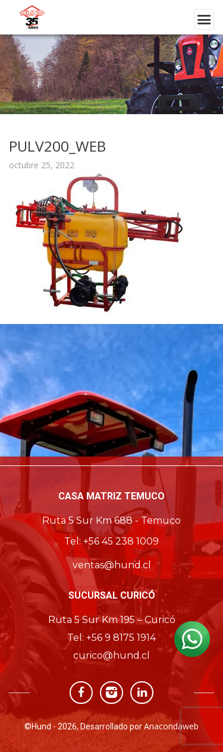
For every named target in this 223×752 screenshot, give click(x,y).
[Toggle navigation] (204, 19)
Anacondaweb (171, 726)
